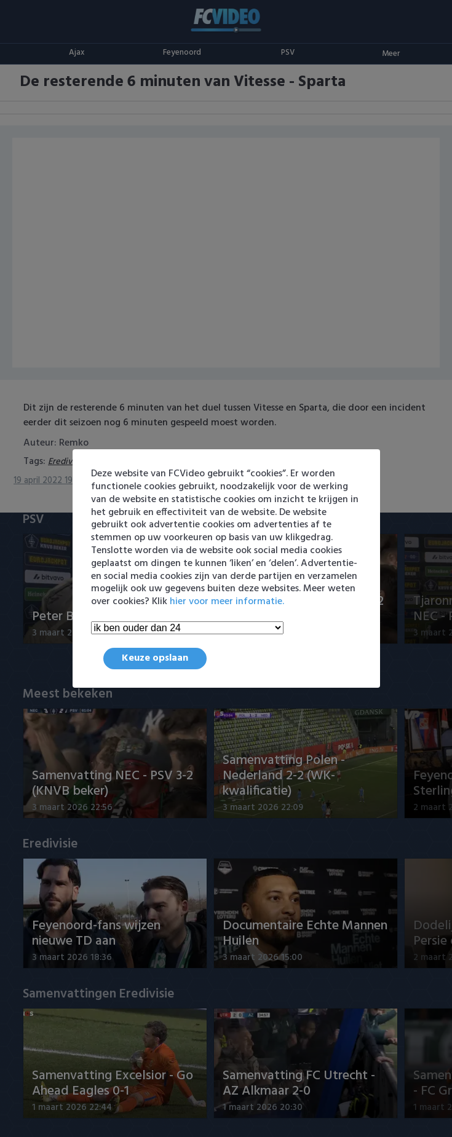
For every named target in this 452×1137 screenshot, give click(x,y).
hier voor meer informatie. (227, 602)
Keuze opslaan (155, 658)
